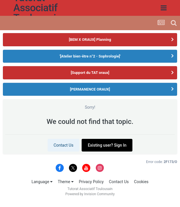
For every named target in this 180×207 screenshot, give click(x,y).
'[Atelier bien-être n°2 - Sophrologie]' (90, 56)
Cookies (141, 181)
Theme (66, 181)
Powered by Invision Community (90, 194)
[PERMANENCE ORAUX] (90, 89)
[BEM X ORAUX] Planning (90, 39)
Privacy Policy (91, 181)
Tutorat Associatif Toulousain (21, 8)
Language (41, 181)
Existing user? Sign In (107, 145)
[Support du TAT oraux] (90, 72)
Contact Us (64, 145)
